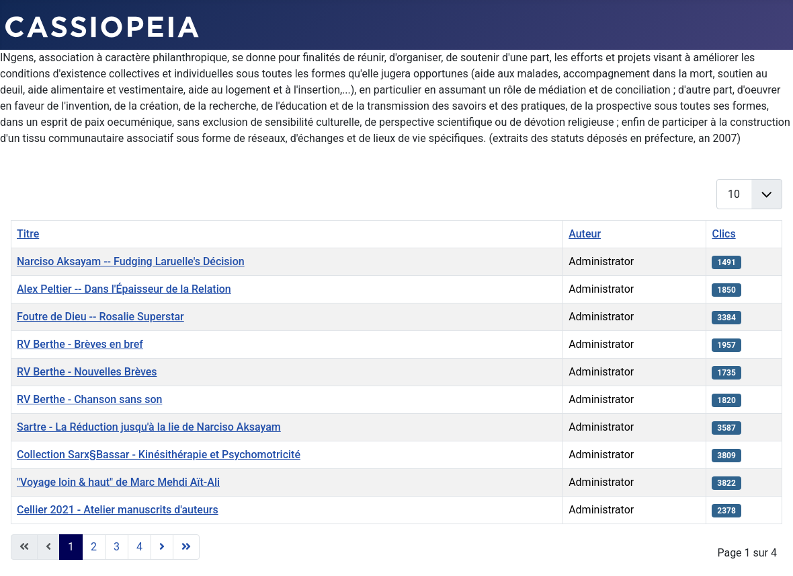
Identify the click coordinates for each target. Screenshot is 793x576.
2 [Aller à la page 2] (94, 546)
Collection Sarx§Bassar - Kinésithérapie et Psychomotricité (158, 454)
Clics (723, 233)
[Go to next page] (162, 547)
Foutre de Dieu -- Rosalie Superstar (100, 316)
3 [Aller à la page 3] (117, 546)
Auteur (585, 233)
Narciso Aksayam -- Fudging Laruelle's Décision (131, 261)
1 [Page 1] (71, 546)
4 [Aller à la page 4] (139, 546)
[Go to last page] (186, 547)
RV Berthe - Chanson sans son (89, 399)
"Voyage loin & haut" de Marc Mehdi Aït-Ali (118, 482)
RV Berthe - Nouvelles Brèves (87, 371)
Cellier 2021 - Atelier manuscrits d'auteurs (117, 509)
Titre (28, 233)
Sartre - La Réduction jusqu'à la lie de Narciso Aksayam (149, 427)
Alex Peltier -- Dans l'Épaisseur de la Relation (124, 289)
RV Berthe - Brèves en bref (80, 344)
